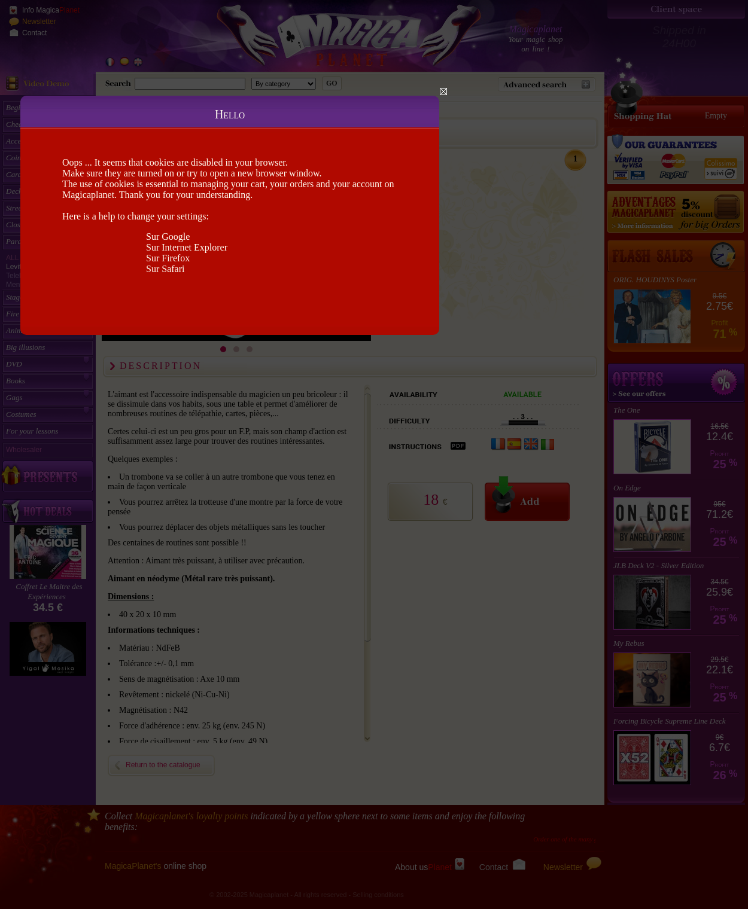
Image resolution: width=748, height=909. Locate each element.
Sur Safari (165, 269)
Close (443, 91)
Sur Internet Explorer (186, 247)
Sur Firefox (168, 258)
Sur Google (168, 236)
